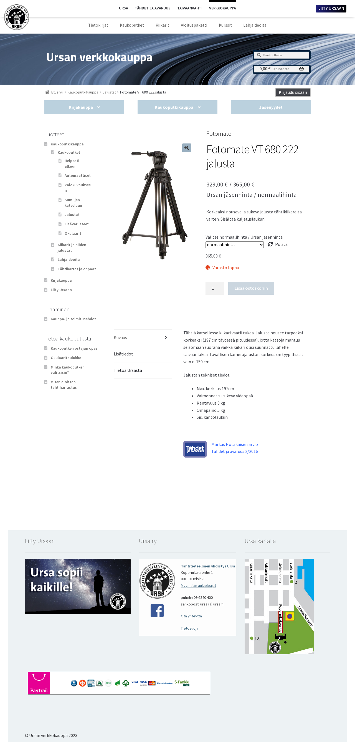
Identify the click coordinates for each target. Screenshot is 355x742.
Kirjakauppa (81, 107)
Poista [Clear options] (281, 244)
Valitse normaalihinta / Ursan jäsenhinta (244, 237)
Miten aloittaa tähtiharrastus (64, 384)
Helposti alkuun (72, 163)
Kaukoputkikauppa (174, 107)
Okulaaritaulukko (66, 357)
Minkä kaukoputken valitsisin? (68, 370)
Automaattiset (78, 175)
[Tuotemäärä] (215, 288)
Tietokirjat (98, 25)
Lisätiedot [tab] (123, 354)
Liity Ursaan (61, 289)
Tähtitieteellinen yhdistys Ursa (208, 566)
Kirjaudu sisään (293, 92)
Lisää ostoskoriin (251, 288)
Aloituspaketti (194, 25)
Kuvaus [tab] (120, 337)
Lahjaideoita (255, 25)
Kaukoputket (132, 25)
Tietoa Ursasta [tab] (128, 370)
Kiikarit (162, 25)
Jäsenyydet (271, 107)
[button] (186, 147)
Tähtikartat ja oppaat (77, 268)
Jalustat (72, 214)
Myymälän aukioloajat (198, 585)
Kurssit (225, 25)
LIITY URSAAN (331, 8)
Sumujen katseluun (73, 202)
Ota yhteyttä (191, 616)
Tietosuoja (189, 628)
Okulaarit (73, 233)
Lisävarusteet (77, 223)
